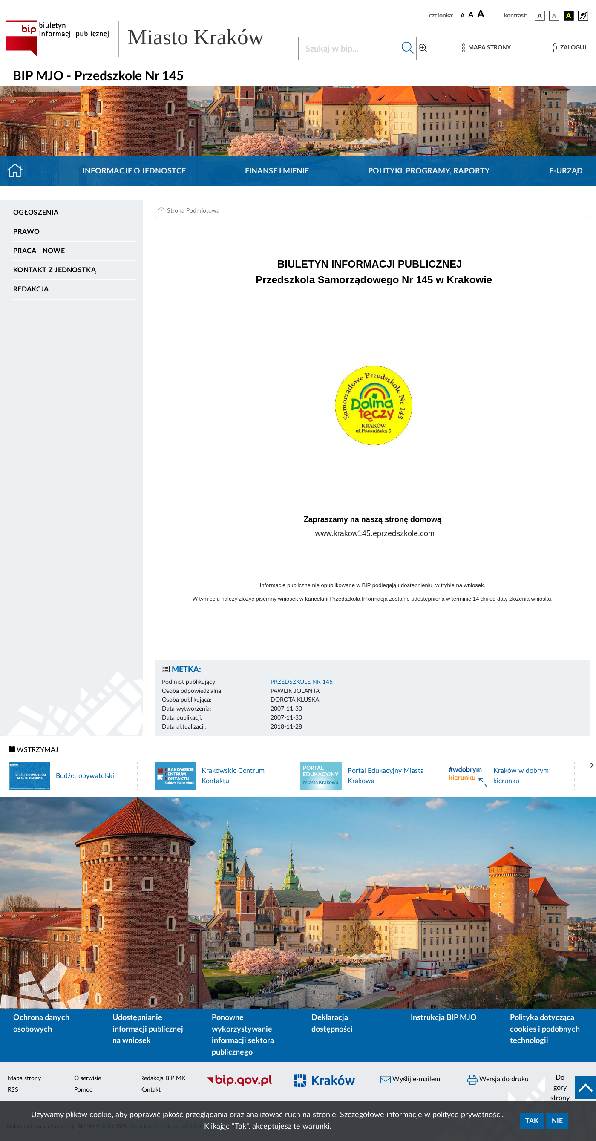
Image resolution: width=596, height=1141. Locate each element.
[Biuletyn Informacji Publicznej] (242, 1085)
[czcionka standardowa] (463, 15)
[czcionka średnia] (471, 15)
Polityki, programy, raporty (429, 171)
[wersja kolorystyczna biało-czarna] (554, 15)
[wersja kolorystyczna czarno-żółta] (568, 15)
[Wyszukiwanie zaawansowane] (423, 48)
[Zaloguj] (570, 47)
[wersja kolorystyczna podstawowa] (539, 15)
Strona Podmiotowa (193, 211)
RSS (13, 1090)
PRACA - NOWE (39, 251)
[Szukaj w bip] (408, 48)
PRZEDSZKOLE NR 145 (302, 682)
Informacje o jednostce (134, 171)
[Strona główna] (18, 171)
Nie (557, 1121)
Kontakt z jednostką (54, 270)
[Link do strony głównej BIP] (147, 39)
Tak (531, 1121)
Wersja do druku (498, 1080)
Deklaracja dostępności (332, 1023)
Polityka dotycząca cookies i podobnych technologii (545, 1029)
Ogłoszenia (35, 212)
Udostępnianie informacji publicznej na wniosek (147, 1029)
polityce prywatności (467, 1115)
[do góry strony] (570, 1087)
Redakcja (31, 289)
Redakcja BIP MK (162, 1078)
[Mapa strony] (486, 47)
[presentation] (592, 765)
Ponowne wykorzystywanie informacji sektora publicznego (243, 1035)
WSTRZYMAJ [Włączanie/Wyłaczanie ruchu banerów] (33, 749)
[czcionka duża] (489, 14)
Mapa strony (24, 1078)
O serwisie (87, 1078)
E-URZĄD (566, 171)
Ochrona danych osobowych (41, 1023)
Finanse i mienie (277, 171)
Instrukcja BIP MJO (444, 1018)
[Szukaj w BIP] (349, 48)
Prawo (26, 231)
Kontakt (150, 1090)
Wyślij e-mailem (410, 1080)
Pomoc (83, 1090)
